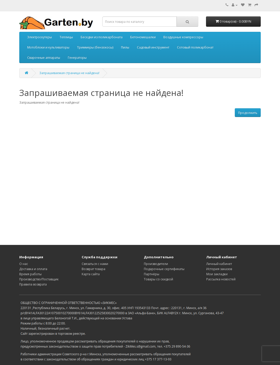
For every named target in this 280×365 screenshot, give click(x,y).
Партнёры (151, 274)
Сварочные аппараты (43, 57)
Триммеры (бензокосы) (95, 47)
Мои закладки (217, 274)
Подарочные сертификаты (164, 269)
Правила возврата (33, 284)
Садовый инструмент (153, 47)
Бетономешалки (143, 37)
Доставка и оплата (33, 269)
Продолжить (247, 113)
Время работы (30, 274)
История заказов (219, 269)
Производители (156, 264)
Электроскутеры (39, 37)
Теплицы (66, 37)
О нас (23, 264)
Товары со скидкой (158, 279)
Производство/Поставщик (39, 279)
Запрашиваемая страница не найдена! (69, 73)
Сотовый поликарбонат (195, 47)
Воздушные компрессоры (183, 37)
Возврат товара (93, 269)
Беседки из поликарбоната (102, 37)
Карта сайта (91, 274)
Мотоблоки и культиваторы (48, 47)
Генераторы (77, 57)
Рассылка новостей (221, 279)
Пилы (125, 47)
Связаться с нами (95, 264)
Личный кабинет (219, 264)
